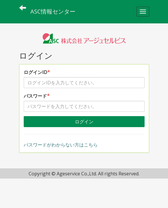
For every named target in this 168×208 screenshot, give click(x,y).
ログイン (84, 121)
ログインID (37, 72)
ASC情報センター (52, 11)
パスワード (37, 95)
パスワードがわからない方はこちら (61, 145)
